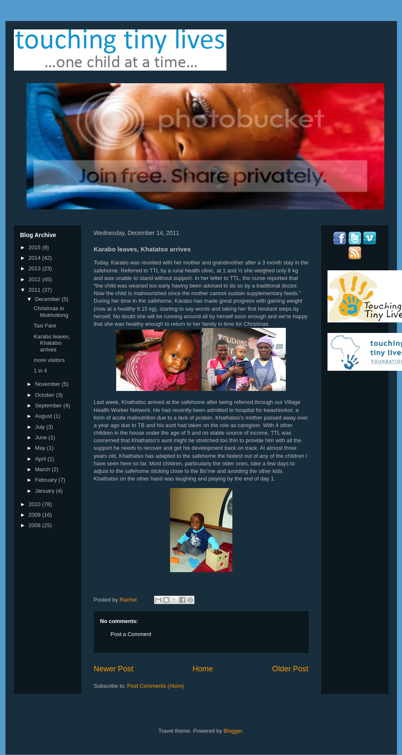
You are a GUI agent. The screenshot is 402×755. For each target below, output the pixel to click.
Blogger (233, 731)
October (45, 395)
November (48, 384)
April (41, 459)
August (44, 416)
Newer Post (113, 669)
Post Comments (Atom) (155, 686)
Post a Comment (131, 634)
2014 (36, 258)
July (40, 427)
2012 (36, 279)
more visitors (49, 360)
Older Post (290, 669)
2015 (36, 247)
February (47, 480)
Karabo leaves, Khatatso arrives (52, 343)
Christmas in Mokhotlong (51, 311)
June (41, 437)
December (48, 299)
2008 (36, 525)
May (41, 448)
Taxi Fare (45, 325)
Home (202, 669)
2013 (36, 268)
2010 (36, 504)
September (49, 405)
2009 (36, 515)
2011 (36, 290)
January (45, 491)
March (43, 469)
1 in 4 (40, 370)
